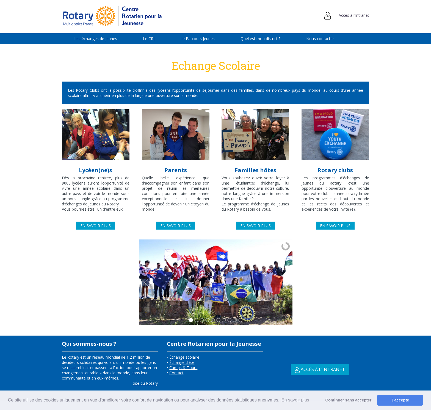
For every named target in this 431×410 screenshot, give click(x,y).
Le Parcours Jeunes (197, 38)
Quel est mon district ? (260, 38)
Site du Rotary (145, 383)
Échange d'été (181, 362)
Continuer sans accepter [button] (348, 400)
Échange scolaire (184, 357)
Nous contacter (320, 38)
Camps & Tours (183, 367)
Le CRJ (148, 38)
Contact (176, 372)
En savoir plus (95, 225)
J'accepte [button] (400, 400)
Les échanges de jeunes (95, 38)
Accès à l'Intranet (346, 15)
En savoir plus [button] (295, 400)
